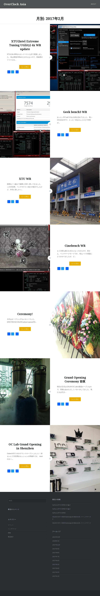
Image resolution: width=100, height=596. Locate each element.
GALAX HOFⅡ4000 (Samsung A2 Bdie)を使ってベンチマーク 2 (71, 518)
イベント (11, 525)
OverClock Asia (15, 4)
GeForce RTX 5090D (59, 513)
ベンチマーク (12, 529)
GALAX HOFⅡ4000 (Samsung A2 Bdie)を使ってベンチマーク (71, 523)
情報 (9, 533)
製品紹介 (11, 537)
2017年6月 (55, 560)
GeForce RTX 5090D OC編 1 (61, 509)
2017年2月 (55, 576)
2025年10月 (56, 537)
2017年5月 (55, 564)
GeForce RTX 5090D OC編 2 (61, 505)
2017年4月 (55, 568)
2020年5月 (55, 541)
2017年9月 (55, 549)
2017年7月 (55, 556)
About (93, 4)
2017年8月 (55, 552)
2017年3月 (55, 572)
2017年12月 (56, 545)
